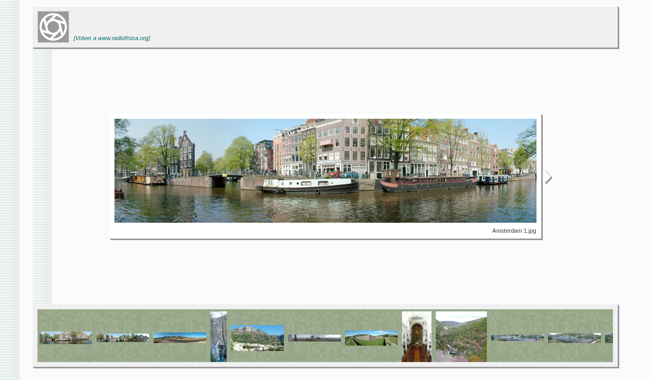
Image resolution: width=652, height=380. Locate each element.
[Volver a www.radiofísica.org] (112, 38)
